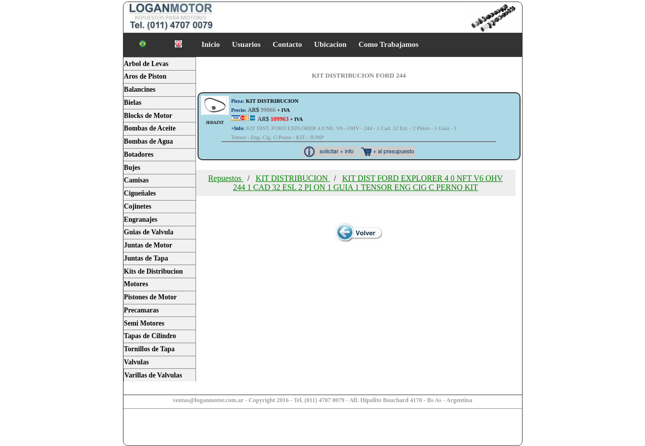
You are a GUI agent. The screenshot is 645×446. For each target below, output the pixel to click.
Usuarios (246, 44)
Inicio (211, 44)
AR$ (260, 109)
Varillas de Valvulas (153, 375)
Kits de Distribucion (153, 271)
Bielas (133, 102)
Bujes (132, 167)
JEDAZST (215, 122)
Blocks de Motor (148, 115)
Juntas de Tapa (146, 258)
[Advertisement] (203, 428)
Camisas (136, 180)
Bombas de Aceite (150, 128)
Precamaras (141, 310)
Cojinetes (137, 206)
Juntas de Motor (148, 245)
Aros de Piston (145, 76)
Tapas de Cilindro (150, 336)
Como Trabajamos (389, 44)
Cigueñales (140, 193)
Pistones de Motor (150, 297)
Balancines (140, 89)
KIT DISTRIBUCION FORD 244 (359, 75)
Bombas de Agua (148, 141)
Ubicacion (330, 44)
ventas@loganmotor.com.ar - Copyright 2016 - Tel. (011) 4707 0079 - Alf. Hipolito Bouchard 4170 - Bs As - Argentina (323, 400)
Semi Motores (144, 323)
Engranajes (140, 219)
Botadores (139, 154)
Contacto (287, 44)
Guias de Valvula (148, 232)
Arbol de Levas (146, 64)
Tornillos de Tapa (149, 349)
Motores (136, 284)
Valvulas (136, 362)
